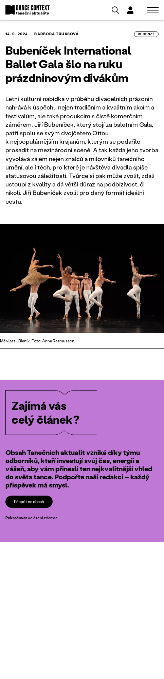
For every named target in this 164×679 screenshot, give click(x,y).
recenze (146, 34)
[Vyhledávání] (115, 10)
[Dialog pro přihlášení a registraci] (130, 10)
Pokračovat (16, 517)
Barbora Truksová (56, 34)
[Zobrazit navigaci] (153, 10)
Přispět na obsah (29, 501)
